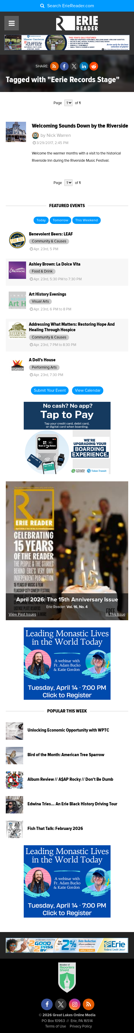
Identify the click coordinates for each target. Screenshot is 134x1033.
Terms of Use (55, 1026)
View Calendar (87, 390)
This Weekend (86, 220)
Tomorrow (60, 220)
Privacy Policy (81, 1026)
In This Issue (115, 614)
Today (41, 220)
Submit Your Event (50, 390)
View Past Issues (22, 614)
